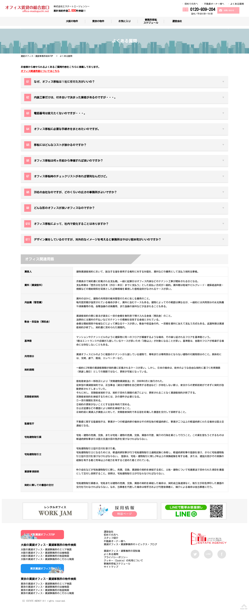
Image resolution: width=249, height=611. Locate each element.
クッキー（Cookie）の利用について (123, 560)
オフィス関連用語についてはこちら (40, 71)
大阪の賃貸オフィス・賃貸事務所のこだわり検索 (47, 559)
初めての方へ (191, 4)
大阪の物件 (72, 21)
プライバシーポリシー (116, 557)
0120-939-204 (202, 9)
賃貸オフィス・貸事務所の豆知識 (122, 551)
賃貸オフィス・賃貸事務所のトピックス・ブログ (130, 544)
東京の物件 (98, 21)
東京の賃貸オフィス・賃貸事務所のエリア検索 (46, 584)
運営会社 (177, 21)
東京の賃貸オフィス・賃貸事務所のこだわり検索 (47, 593)
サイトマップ (111, 567)
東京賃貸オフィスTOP (42, 568)
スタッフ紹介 (111, 538)
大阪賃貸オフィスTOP (42, 534)
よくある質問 (237, 4)
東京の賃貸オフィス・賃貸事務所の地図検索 (45, 590)
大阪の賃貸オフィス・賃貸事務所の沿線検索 (45, 553)
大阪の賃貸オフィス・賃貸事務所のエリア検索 (46, 549)
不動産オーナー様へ (214, 4)
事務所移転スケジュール (151, 21)
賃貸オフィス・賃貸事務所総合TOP (37, 56)
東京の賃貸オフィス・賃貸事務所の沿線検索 (45, 587)
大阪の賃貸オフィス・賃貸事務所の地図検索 (45, 556)
